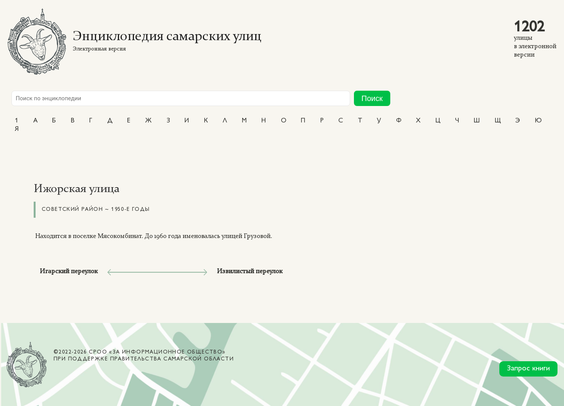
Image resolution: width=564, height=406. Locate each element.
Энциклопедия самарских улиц (167, 37)
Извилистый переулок (249, 271)
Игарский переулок (69, 271)
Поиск (372, 98)
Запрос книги (528, 368)
